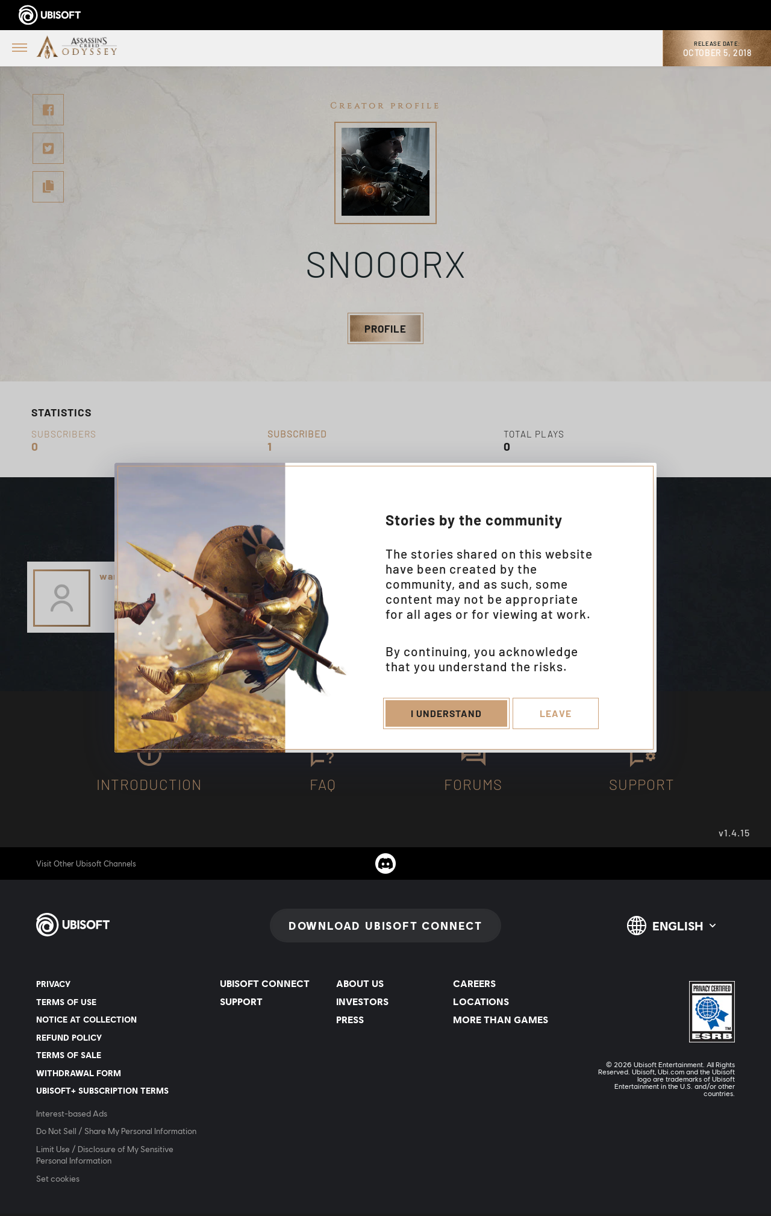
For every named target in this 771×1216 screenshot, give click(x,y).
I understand (445, 715)
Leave (556, 715)
